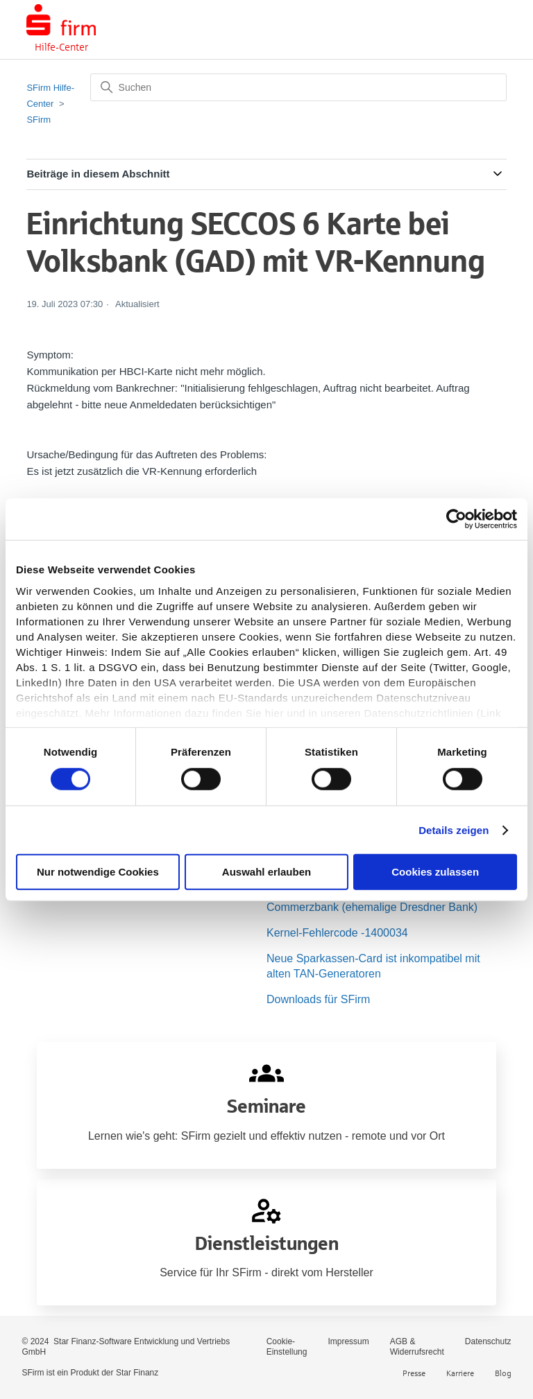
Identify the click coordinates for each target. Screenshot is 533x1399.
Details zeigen (453, 830)
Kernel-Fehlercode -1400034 (337, 933)
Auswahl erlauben (266, 872)
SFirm (38, 119)
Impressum (348, 1341)
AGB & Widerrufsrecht (417, 1347)
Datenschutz (488, 1341)
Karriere (460, 1373)
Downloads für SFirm (318, 999)
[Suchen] (298, 87)
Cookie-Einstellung (286, 1347)
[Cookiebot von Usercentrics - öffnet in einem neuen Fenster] (456, 519)
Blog (503, 1373)
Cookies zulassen (435, 872)
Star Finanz (137, 1373)
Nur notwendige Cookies (98, 872)
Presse (414, 1373)
